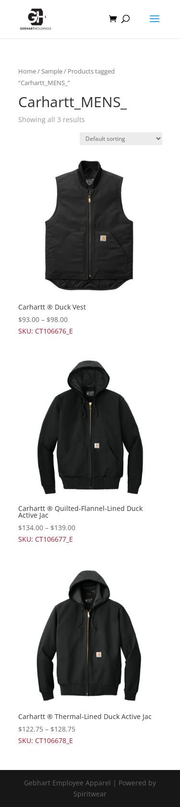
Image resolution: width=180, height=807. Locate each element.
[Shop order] (121, 138)
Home (27, 71)
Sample (51, 71)
